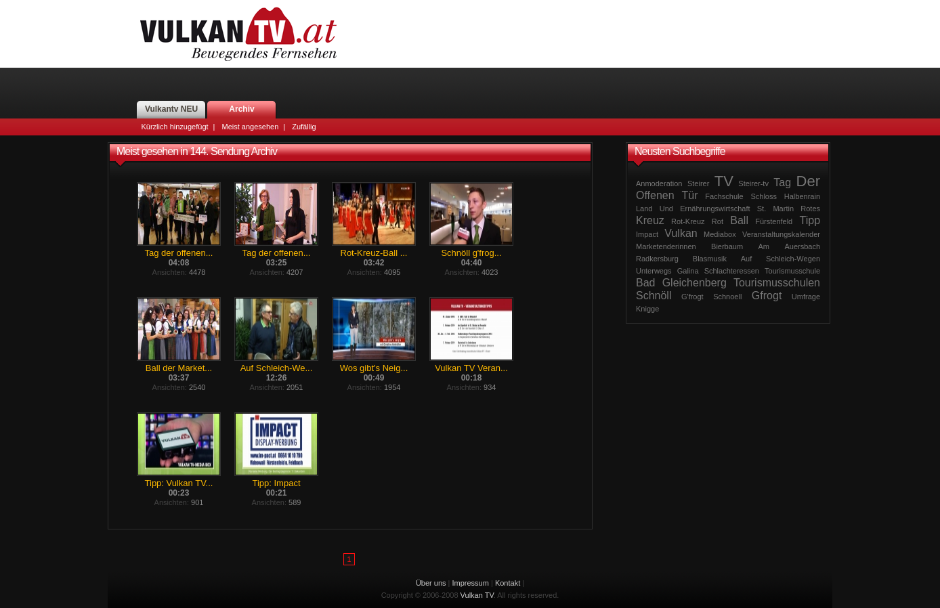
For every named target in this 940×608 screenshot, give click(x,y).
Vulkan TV (238, 34)
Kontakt (507, 583)
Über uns (431, 583)
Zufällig (304, 127)
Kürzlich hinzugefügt (175, 127)
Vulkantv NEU (171, 109)
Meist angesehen (249, 127)
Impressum (470, 583)
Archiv (241, 109)
